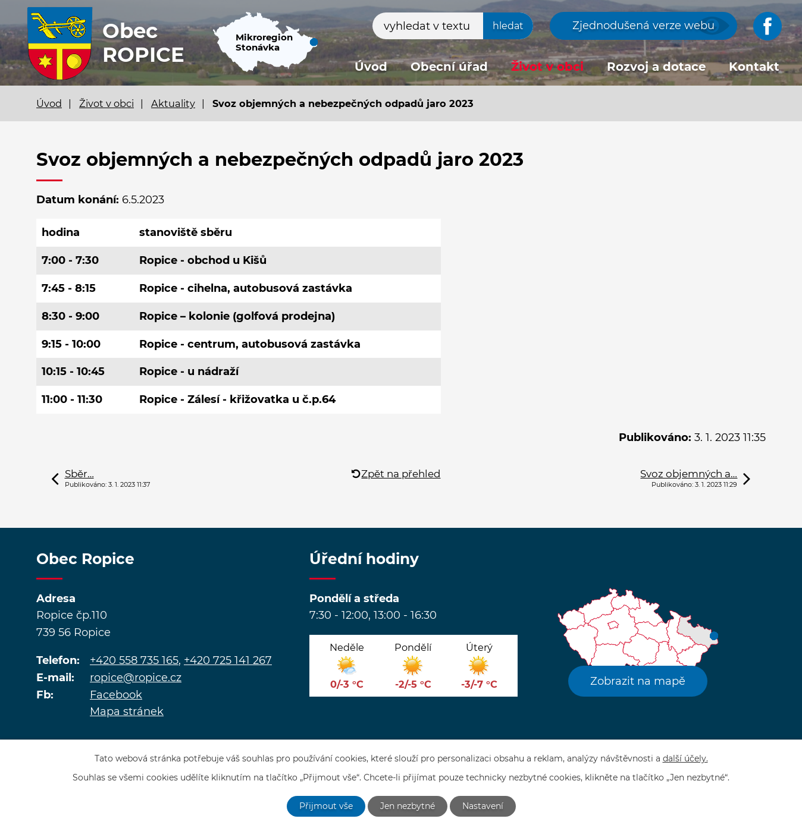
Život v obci (547, 66)
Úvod (371, 66)
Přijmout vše (326, 806)
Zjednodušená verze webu (643, 25)
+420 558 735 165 (134, 660)
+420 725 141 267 (228, 660)
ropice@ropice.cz (135, 677)
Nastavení (482, 806)
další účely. (685, 758)
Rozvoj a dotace (656, 66)
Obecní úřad (449, 66)
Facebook (116, 694)
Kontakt (754, 66)
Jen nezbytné (407, 806)
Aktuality (173, 103)
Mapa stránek (127, 711)
